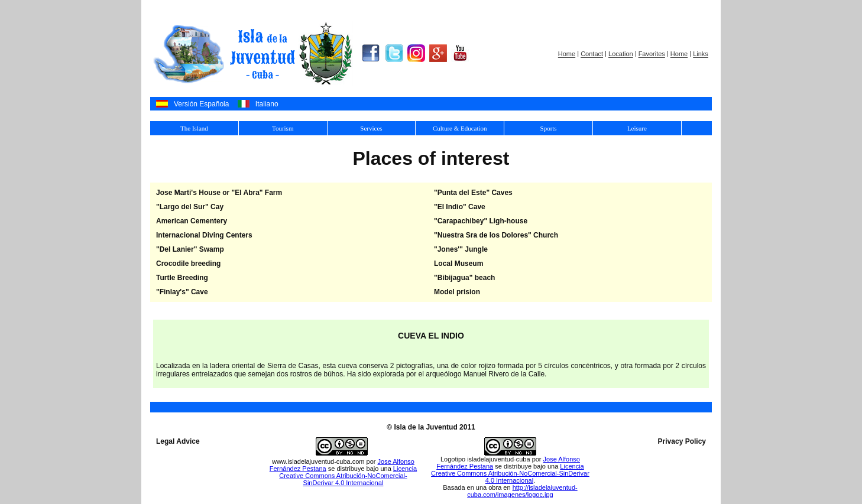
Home (566, 54)
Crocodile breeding (188, 263)
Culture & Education (460, 128)
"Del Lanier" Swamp (190, 249)
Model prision (457, 292)
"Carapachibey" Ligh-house (480, 221)
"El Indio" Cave (459, 207)
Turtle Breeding (182, 278)
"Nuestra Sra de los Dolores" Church (496, 235)
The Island (194, 128)
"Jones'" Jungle (461, 249)
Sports (548, 128)
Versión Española (201, 104)
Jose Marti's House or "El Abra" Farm (219, 192)
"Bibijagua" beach (464, 278)
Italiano (266, 104)
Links (700, 54)
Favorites (652, 54)
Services (371, 128)
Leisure (637, 128)
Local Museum (458, 263)
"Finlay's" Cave (182, 292)
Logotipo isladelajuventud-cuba (485, 459)
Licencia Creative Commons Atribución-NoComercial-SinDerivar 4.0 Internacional (348, 475)
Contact (592, 54)
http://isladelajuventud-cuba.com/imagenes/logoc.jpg (522, 491)
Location (620, 54)
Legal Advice (178, 441)
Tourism (283, 128)
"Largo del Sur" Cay (189, 207)
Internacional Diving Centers (204, 235)
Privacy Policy (682, 441)
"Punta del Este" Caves (473, 192)
